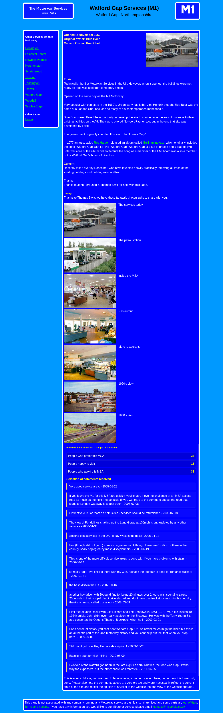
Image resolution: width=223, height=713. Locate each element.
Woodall (30, 100)
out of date (190, 702)
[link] (48, 11)
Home (29, 119)
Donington (32, 48)
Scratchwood (33, 71)
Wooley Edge (34, 106)
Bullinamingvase (154, 142)
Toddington (32, 83)
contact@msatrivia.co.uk (169, 706)
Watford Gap (33, 94)
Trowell (30, 88)
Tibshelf (30, 77)
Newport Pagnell (36, 59)
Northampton (33, 65)
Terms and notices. (37, 706)
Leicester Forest (35, 54)
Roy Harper (101, 142)
